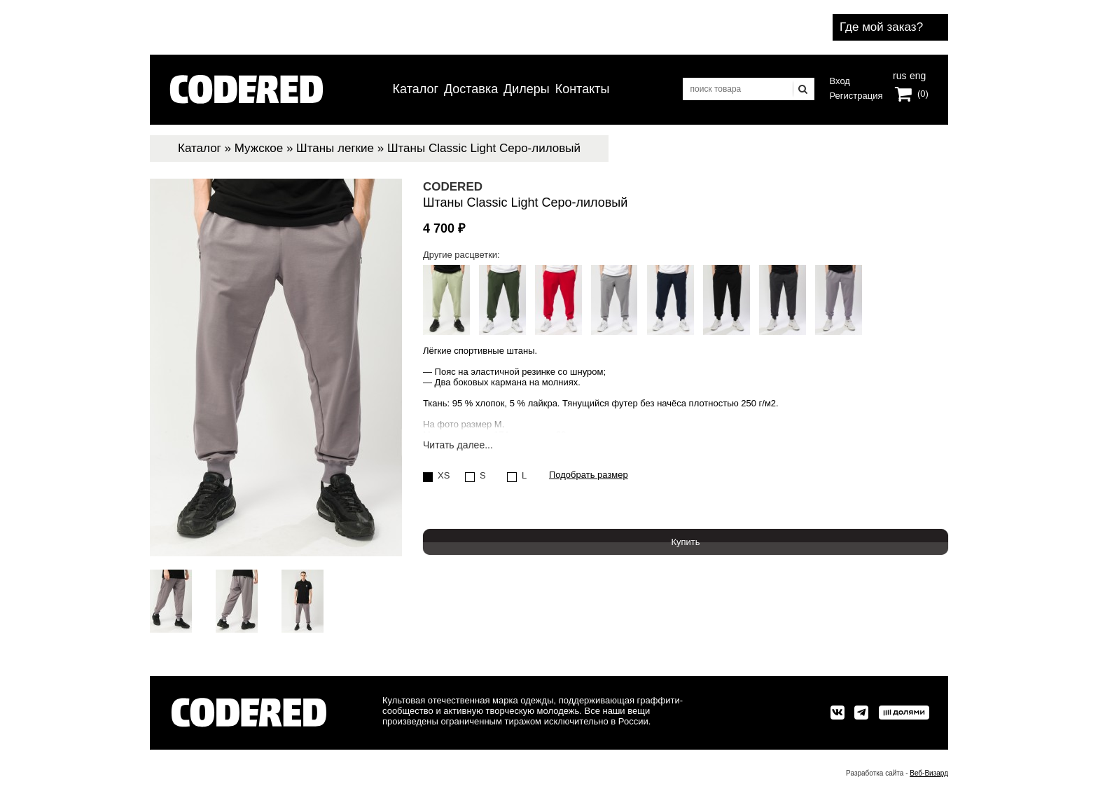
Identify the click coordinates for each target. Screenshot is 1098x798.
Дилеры (526, 89)
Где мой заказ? (881, 27)
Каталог (415, 89)
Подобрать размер (588, 475)
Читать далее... (458, 445)
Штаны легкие (335, 148)
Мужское (259, 148)
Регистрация (856, 95)
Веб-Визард (929, 773)
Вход (840, 81)
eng (917, 74)
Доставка (471, 89)
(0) (923, 93)
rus (899, 74)
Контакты (582, 89)
